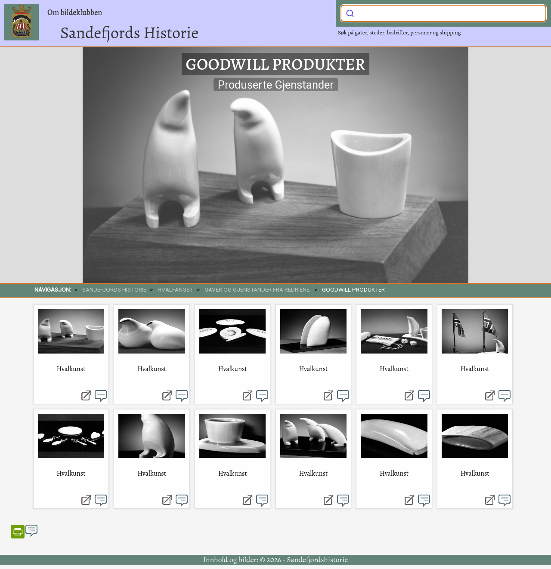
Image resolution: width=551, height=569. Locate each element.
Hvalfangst (175, 289)
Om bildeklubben (74, 12)
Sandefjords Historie (129, 33)
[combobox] (443, 13)
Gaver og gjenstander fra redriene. (257, 289)
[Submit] (350, 12)
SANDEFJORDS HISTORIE (114, 289)
